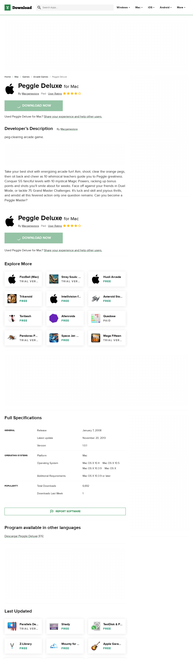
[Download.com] (18, 8)
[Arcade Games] (40, 77)
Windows (122, 7)
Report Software (65, 511)
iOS (150, 7)
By (28, 93)
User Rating (64, 93)
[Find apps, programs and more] (75, 8)
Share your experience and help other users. (73, 116)
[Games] (26, 77)
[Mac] (17, 77)
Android (164, 7)
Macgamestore (69, 129)
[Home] (8, 77)
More (181, 7)
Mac (137, 7)
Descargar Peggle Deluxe (21, 536)
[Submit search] (39, 8)
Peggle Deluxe (48, 86)
